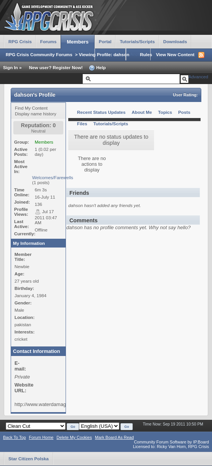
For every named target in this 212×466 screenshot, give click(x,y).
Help (97, 68)
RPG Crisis (20, 41)
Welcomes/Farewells (52, 177)
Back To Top (14, 437)
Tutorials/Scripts (137, 41)
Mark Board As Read (114, 437)
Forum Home (41, 437)
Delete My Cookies (74, 437)
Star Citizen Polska (28, 458)
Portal (105, 41)
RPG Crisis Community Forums (39, 54)
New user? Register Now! (56, 67)
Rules (146, 54)
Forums (48, 41)
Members (77, 42)
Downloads (175, 41)
